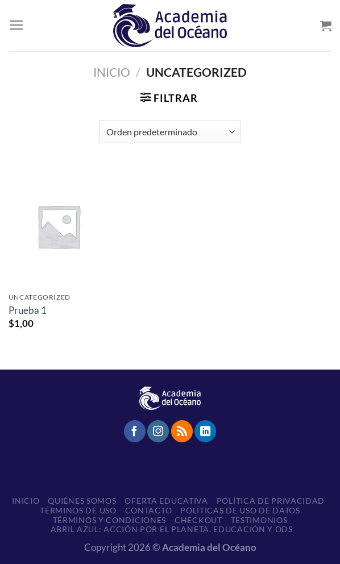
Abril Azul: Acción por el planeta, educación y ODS (172, 529)
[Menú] (16, 25)
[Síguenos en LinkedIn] (205, 431)
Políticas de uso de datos (240, 510)
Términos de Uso (78, 510)
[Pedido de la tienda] (170, 132)
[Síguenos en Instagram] (158, 431)
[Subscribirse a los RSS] (182, 431)
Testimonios (259, 520)
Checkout (198, 520)
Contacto (148, 510)
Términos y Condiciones (109, 520)
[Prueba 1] (59, 226)
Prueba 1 (28, 310)
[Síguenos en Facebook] (135, 431)
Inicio (111, 72)
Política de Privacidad (271, 500)
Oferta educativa (166, 500)
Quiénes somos (82, 500)
